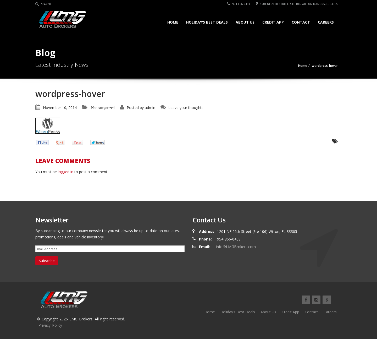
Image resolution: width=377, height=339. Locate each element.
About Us (245, 22)
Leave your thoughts (185, 107)
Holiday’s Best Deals (207, 22)
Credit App (273, 22)
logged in (65, 171)
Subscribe (47, 260)
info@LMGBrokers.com (236, 246)
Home (172, 22)
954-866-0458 (238, 4)
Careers (326, 22)
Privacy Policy (50, 325)
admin (150, 107)
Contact (301, 22)
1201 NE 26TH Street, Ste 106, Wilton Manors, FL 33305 (297, 4)
